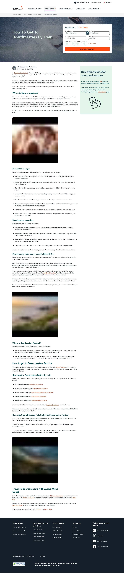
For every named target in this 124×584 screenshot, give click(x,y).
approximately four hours (38, 396)
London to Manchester (19, 527)
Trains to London (38, 529)
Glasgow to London (18, 544)
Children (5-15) (81, 41)
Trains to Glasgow (38, 547)
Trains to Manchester (39, 533)
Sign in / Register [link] (80, 3)
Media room (76, 537)
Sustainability (76, 530)
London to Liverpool (19, 548)
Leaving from (69, 31)
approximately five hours (39, 400)
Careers (75, 527)
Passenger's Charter (78, 534)
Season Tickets (57, 537)
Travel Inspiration (27, 14)
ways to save (102, 92)
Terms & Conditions (18, 567)
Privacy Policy (31, 567)
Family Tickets (57, 544)
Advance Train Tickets (56, 496)
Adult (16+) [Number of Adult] (69, 41)
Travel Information (65, 8)
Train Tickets (58, 523)
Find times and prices (87, 49)
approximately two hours (40, 388)
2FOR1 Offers (57, 551)
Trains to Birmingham (39, 540)
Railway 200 (80, 8)
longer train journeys (52, 405)
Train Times (18, 523)
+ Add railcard (92, 43)
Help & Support (94, 8)
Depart (68, 36)
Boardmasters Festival (21, 73)
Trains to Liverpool (38, 543)
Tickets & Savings (34, 8)
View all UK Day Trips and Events (40, 558)
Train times (83, 28)
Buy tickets (70, 28)
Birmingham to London (19, 537)
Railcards (55, 548)
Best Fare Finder (17, 505)
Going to (91, 31)
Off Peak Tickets (57, 530)
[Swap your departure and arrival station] (87, 33)
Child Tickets (56, 541)
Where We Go (49, 8)
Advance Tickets (57, 534)
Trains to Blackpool (38, 550)
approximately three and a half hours (42, 392)
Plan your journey (58, 555)
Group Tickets (60, 367)
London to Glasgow (18, 541)
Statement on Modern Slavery (81, 541)
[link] (107, 2)
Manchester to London (19, 530)
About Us (77, 523)
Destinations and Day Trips (40, 524)
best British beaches (49, 273)
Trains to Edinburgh (38, 536)
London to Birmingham (19, 534)
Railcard (39, 509)
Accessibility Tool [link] (96, 2)
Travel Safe (76, 544)
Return (91, 36)
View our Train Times (19, 551)
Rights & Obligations (78, 551)
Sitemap (42, 567)
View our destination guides (41, 554)
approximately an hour (36, 384)
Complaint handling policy (80, 548)
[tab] (71, 28)
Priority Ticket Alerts (29, 498)
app (101, 81)
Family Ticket (48, 509)
